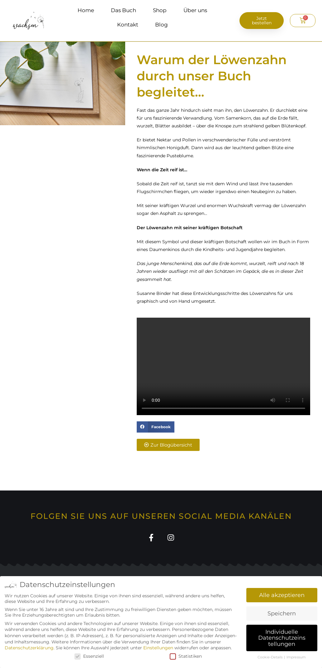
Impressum (296, 657)
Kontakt (127, 24)
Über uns (195, 10)
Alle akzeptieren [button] (282, 595)
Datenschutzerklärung (29, 648)
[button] (155, 427)
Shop (160, 10)
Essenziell (89, 656)
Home (86, 10)
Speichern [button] (282, 613)
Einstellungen (158, 648)
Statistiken (186, 656)
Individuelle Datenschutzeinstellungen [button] (281, 637)
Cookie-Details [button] (270, 657)
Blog (161, 24)
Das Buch (123, 10)
